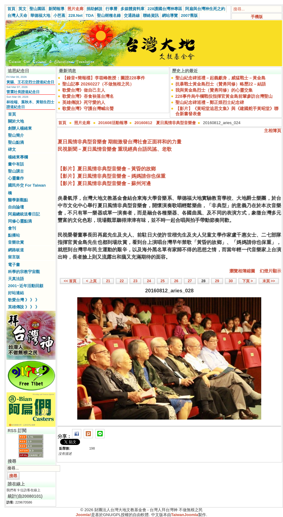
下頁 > (247, 281)
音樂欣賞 (16, 242)
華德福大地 (40, 15)
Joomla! (83, 514)
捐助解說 (94, 8)
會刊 (12, 228)
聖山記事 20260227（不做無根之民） (98, 84)
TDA (90, 15)
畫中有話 (16, 164)
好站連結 (16, 293)
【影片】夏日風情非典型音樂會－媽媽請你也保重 (112, 176)
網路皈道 (16, 250)
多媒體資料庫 (132, 8)
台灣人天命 (17, 15)
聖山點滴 (16, 142)
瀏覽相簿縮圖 (242, 270)
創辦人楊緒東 (20, 128)
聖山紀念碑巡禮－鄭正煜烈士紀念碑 (209, 102)
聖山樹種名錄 (109, 15)
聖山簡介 (16, 135)
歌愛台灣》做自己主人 (83, 90)
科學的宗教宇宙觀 (24, 271)
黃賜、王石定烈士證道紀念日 (30, 82)
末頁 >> (268, 281)
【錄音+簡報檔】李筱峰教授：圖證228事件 (103, 77)
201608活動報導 (113, 122)
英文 (22, 8)
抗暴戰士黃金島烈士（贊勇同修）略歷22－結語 (220, 84)
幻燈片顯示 (270, 270)
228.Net (75, 15)
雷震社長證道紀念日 (23, 92)
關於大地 (16, 121)
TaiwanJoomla (184, 514)
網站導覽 (170, 15)
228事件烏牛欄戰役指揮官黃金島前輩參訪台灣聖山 (224, 96)
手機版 (257, 16)
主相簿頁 (272, 130)
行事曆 (111, 8)
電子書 (14, 264)
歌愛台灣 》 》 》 (23, 300)
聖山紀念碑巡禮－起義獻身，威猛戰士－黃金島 (220, 77)
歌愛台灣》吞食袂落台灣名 (88, 96)
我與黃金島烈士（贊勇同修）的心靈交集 (214, 90)
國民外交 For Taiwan (27, 185)
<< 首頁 (70, 281)
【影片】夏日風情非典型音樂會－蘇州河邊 (104, 183)
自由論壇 (16, 207)
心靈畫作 (16, 178)
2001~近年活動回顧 (25, 285)
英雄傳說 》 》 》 (23, 307)
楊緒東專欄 (18, 157)
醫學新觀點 (18, 200)
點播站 (14, 235)
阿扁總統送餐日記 (24, 214)
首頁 (11, 8)
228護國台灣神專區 (164, 8)
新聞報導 (56, 8)
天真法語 (16, 278)
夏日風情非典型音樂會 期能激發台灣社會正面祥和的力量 (120, 141)
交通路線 (132, 15)
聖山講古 (16, 171)
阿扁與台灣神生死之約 (205, 8)
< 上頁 (91, 281)
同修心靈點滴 (20, 221)
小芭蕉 (59, 15)
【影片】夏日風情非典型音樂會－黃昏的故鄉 (107, 168)
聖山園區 (37, 8)
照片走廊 (75, 8)
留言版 (14, 257)
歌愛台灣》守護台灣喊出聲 (88, 108)
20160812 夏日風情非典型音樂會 (165, 122)
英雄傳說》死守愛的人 (83, 102)
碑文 (12, 149)
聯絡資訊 (151, 15)
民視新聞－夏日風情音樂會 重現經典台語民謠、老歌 (115, 149)
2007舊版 (189, 15)
